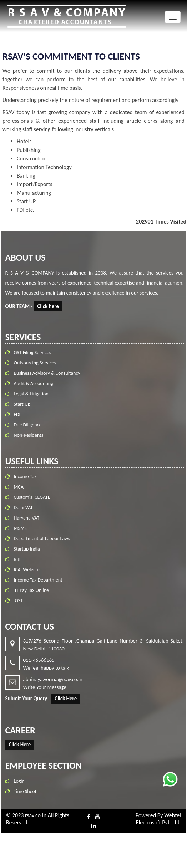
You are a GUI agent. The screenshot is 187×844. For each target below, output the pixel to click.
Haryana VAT (27, 518)
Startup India (27, 549)
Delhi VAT (23, 508)
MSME (20, 528)
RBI (17, 559)
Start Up (22, 404)
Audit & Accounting (33, 383)
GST (18, 601)
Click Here (66, 698)
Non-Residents (29, 435)
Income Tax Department (38, 580)
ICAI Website (27, 570)
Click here (48, 306)
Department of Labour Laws (42, 539)
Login (19, 781)
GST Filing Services (32, 352)
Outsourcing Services (35, 363)
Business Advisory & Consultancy (47, 373)
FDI (17, 414)
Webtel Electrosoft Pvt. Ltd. (158, 819)
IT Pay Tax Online (31, 590)
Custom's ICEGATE (32, 497)
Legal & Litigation (31, 394)
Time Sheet (25, 791)
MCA (19, 487)
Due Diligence (28, 425)
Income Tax (25, 477)
